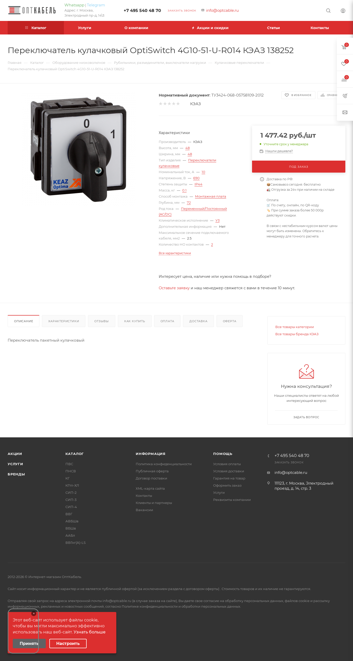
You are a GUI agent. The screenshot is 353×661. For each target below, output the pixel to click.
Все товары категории (294, 327)
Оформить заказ (227, 485)
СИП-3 (70, 500)
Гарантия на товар (229, 478)
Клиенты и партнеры (154, 503)
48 (187, 148)
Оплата (167, 321)
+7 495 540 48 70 (142, 10)
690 (196, 178)
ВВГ (68, 514)
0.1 (184, 190)
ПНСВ (70, 471)
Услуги (15, 464)
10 (203, 172)
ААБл (70, 535)
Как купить (134, 321)
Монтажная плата (210, 196)
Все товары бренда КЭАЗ (296, 334)
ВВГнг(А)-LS (75, 542)
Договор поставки (151, 478)
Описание (23, 321)
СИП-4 (71, 507)
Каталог (74, 454)
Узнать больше (90, 632)
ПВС (69, 464)
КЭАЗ (195, 103)
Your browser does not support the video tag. (23, 631)
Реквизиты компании (232, 500)
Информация (151, 454)
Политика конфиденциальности (164, 464)
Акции (15, 454)
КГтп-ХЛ (72, 485)
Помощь (222, 454)
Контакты (144, 496)
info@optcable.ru (222, 10)
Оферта (229, 321)
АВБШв (71, 521)
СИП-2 (70, 492)
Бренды (16, 474)
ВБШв (70, 528)
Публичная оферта (152, 471)
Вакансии (144, 510)
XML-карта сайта (150, 488)
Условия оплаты (227, 464)
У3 (217, 220)
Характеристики (63, 321)
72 (189, 202)
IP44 (198, 184)
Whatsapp (74, 5)
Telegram (96, 5)
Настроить (68, 643)
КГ (67, 478)
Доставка (198, 321)
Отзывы (101, 321)
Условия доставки (228, 471)
